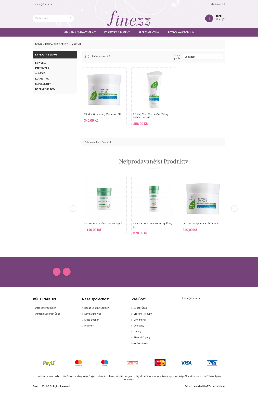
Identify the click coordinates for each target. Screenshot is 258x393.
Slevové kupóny (140, 337)
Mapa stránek (90, 319)
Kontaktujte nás (91, 313)
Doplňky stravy (45, 89)
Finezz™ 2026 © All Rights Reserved (51, 386)
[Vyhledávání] (53, 18)
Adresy (136, 331)
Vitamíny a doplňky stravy (80, 32)
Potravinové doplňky (181, 32)
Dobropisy (137, 325)
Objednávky (138, 319)
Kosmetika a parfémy (117, 32)
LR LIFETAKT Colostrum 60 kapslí (103, 223)
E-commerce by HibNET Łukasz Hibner (205, 386)
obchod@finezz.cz (42, 4)
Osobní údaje (139, 308)
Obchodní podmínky (44, 308)
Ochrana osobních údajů (47, 313)
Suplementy (43, 84)
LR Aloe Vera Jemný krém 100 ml (102, 114)
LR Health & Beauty (47, 54)
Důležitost (203, 56)
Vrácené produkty (141, 313)
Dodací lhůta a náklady (95, 308)
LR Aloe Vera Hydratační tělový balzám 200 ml (150, 116)
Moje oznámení (139, 343)
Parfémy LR (42, 68)
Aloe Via (40, 73)
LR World (41, 63)
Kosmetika (42, 78)
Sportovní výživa (149, 32)
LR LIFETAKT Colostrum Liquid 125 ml (152, 225)
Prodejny (88, 325)
